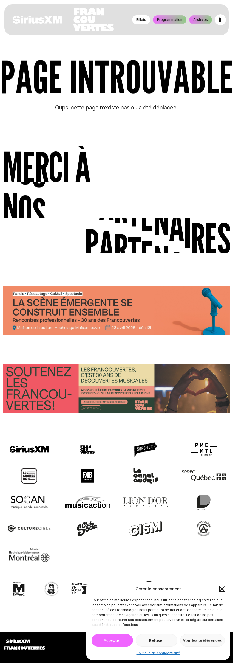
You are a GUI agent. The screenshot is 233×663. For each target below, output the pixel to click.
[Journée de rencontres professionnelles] (116, 311)
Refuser (156, 640)
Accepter (112, 640)
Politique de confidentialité (158, 653)
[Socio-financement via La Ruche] (116, 389)
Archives (200, 20)
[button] (222, 589)
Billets (141, 20)
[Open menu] (220, 19)
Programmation (169, 20)
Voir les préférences (202, 640)
